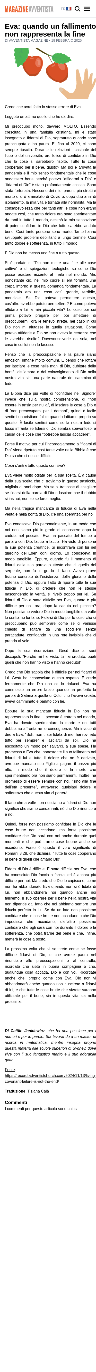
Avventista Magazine (29, 40)
